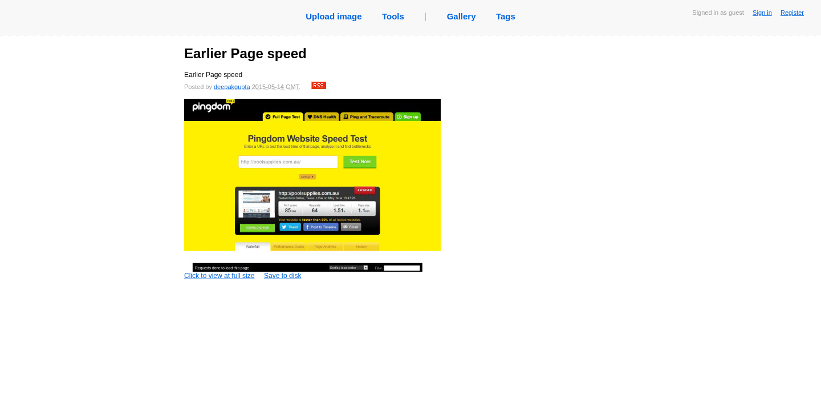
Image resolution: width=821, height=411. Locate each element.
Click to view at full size (312, 189)
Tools (393, 16)
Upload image (333, 16)
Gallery (461, 16)
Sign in (762, 12)
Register (792, 12)
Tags (505, 16)
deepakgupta (232, 86)
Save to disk (282, 276)
